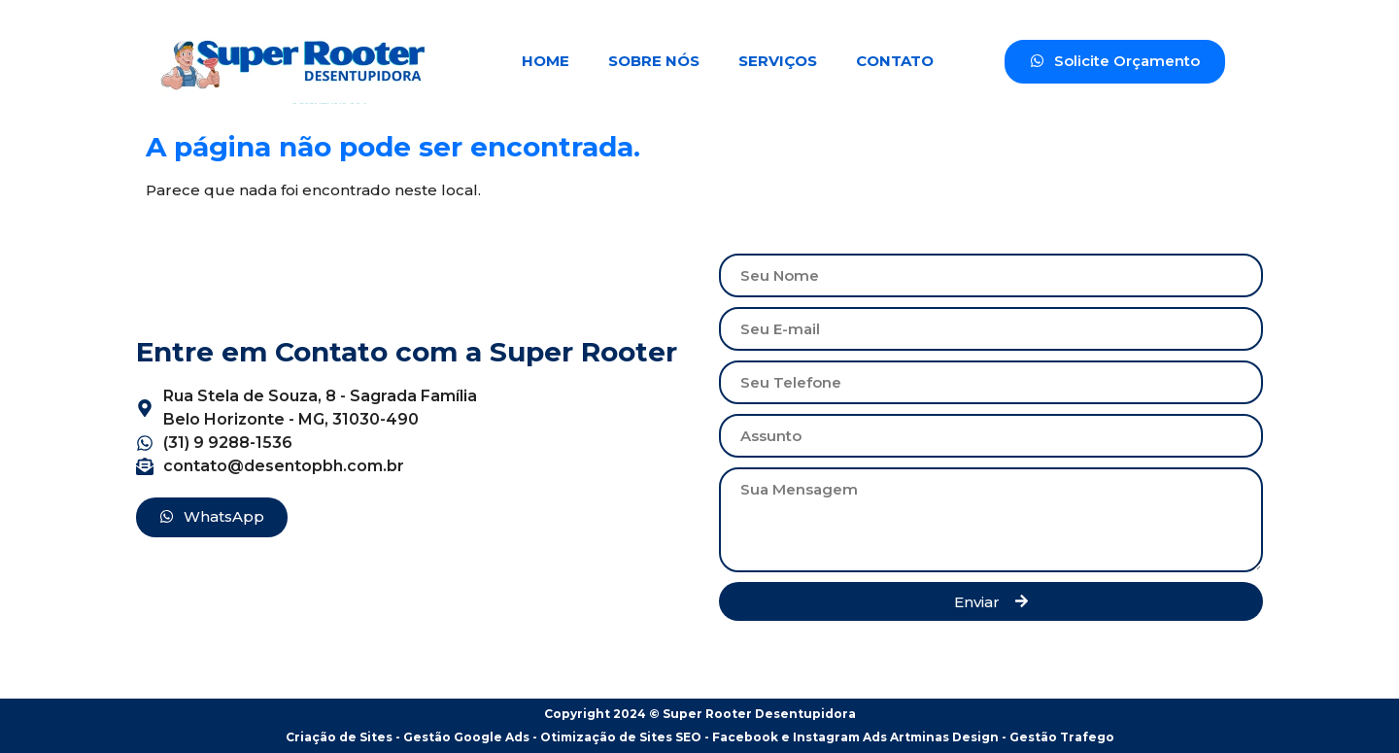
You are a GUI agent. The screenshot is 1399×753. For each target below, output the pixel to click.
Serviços (777, 60)
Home (545, 60)
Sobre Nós (654, 60)
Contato (895, 60)
